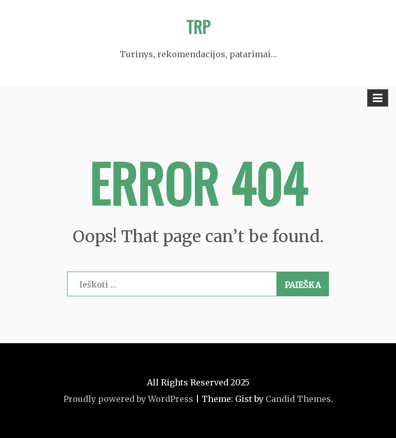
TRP (198, 26)
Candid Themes (298, 399)
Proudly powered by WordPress (128, 399)
